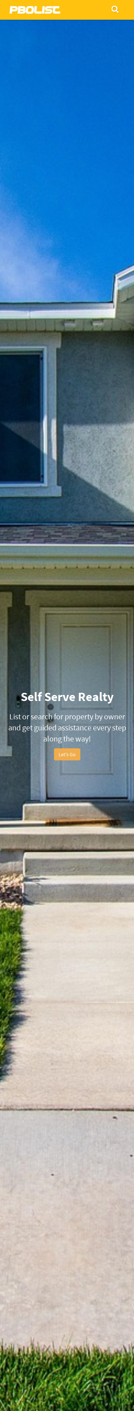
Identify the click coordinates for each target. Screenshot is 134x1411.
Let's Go (67, 754)
